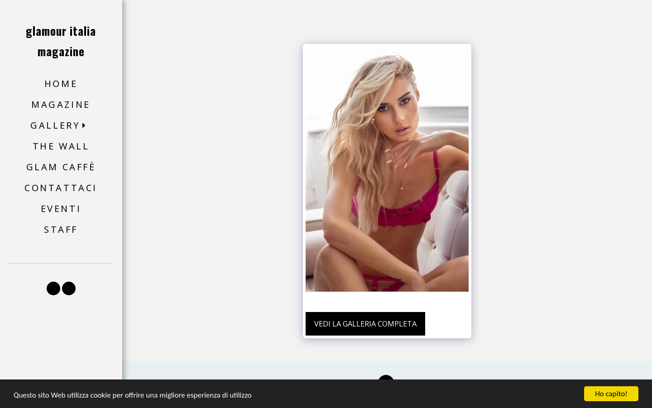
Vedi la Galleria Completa (365, 323)
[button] (60, 125)
